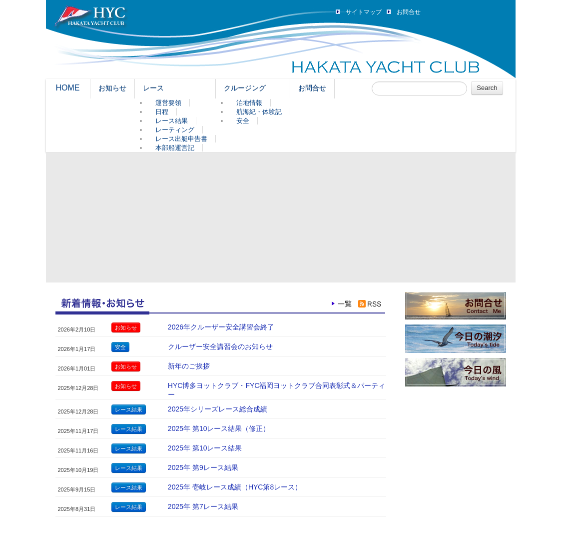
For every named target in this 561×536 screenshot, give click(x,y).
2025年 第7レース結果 (203, 506)
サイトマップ (364, 12)
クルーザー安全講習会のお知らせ (220, 346)
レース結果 (171, 120)
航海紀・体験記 (259, 112)
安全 (242, 120)
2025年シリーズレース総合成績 (217, 409)
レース (153, 88)
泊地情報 (249, 102)
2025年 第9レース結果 (203, 468)
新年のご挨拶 (189, 366)
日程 (161, 112)
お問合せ (409, 12)
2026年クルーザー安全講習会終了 (221, 327)
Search (487, 88)
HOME (68, 88)
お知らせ (112, 88)
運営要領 (168, 102)
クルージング (245, 88)
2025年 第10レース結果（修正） (219, 428)
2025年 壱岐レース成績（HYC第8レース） (235, 487)
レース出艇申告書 (181, 138)
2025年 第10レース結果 (205, 448)
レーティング (174, 130)
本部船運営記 (174, 148)
